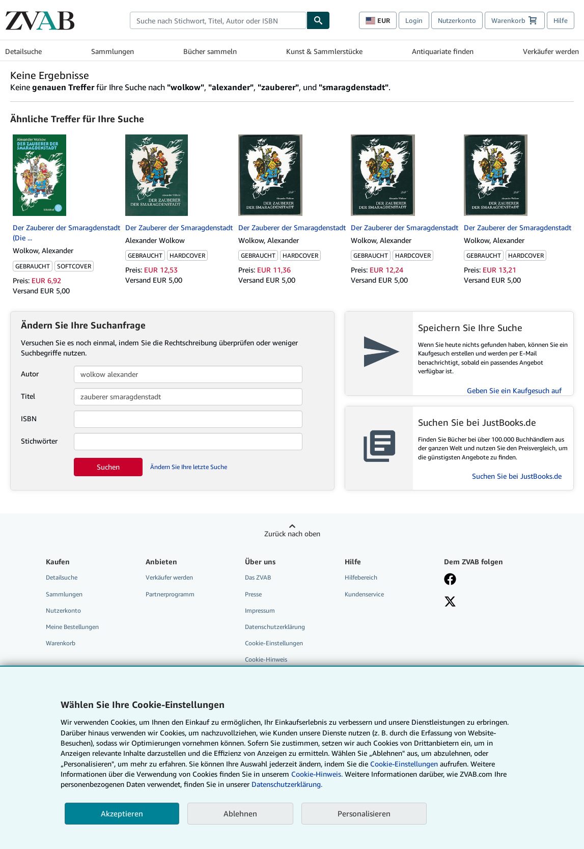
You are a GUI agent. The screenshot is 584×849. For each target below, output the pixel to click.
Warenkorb (60, 643)
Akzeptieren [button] (122, 813)
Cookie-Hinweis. (317, 774)
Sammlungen (112, 51)
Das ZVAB (258, 577)
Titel (28, 396)
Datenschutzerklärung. (287, 784)
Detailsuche (23, 51)
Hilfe (560, 20)
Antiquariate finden (443, 51)
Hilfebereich (361, 577)
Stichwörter (39, 440)
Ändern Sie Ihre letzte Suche (188, 467)
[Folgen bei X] (450, 602)
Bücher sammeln (210, 51)
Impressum (260, 610)
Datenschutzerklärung (275, 627)
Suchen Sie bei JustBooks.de (517, 476)
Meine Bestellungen (72, 627)
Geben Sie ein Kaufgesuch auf (514, 390)
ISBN (29, 418)
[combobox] (218, 20)
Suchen (108, 466)
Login (414, 20)
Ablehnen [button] (240, 813)
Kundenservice (364, 594)
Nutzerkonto (457, 20)
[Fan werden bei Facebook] (450, 580)
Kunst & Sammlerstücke (324, 51)
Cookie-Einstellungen (404, 763)
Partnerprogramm (170, 594)
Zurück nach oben (292, 533)
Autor (30, 373)
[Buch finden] (318, 20)
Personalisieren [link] (364, 813)
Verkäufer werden (551, 51)
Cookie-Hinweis (266, 659)
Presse (253, 594)
